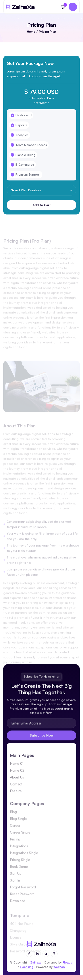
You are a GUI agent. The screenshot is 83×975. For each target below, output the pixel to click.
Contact (16, 790)
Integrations (19, 855)
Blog (13, 821)
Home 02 (17, 777)
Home (31, 31)
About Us (17, 784)
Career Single (20, 841)
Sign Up (15, 882)
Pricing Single (20, 869)
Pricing (15, 848)
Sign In (15, 889)
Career (15, 834)
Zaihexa (36, 962)
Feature (16, 797)
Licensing (26, 967)
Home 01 (16, 770)
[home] (20, 7)
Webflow (59, 967)
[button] (63, 7)
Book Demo (19, 875)
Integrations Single (24, 862)
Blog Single (18, 827)
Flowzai (67, 962)
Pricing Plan (47, 31)
